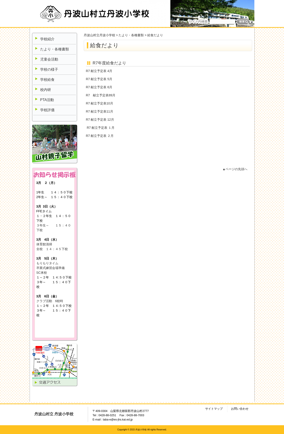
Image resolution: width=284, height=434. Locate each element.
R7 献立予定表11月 (99, 111)
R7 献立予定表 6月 (99, 87)
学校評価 (47, 110)
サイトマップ (214, 408)
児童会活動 (49, 59)
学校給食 (47, 79)
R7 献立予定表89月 (100, 95)
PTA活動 (47, 100)
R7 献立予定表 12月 (100, 119)
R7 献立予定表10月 (99, 103)
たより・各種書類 (54, 49)
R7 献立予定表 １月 (100, 127)
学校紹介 (47, 39)
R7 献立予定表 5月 (99, 79)
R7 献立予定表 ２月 (100, 136)
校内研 (45, 90)
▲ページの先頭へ (235, 169)
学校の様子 (49, 69)
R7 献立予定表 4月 (99, 71)
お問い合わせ (240, 408)
